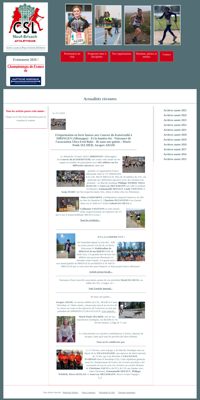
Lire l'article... (109, 311)
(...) (100, 377)
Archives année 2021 (175, 130)
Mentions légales (70, 392)
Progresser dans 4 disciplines (97, 55)
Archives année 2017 (175, 149)
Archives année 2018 (175, 144)
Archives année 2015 (175, 159)
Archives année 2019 (175, 139)
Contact (166, 54)
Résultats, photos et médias (146, 55)
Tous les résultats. (89, 220)
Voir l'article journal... (100, 288)
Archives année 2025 (175, 110)
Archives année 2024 (175, 115)
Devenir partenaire (126, 392)
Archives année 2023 (175, 120)
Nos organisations (121, 53)
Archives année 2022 (175, 125)
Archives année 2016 (175, 154)
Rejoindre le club (107, 392)
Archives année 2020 (175, 134)
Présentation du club (72, 55)
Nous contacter (88, 392)
